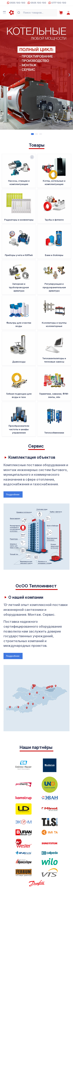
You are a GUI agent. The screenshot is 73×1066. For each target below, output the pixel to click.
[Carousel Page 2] (36, 134)
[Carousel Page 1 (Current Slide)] (32, 134)
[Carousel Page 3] (40, 134)
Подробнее (13, 494)
